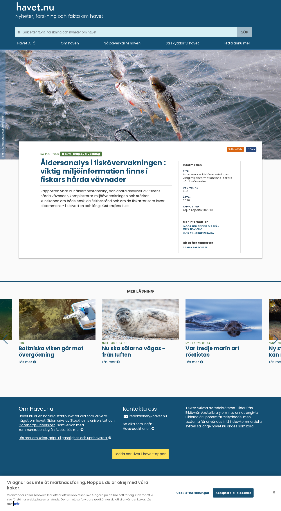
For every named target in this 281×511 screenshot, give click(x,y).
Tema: (81, 154)
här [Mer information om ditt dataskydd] (17, 505)
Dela (251, 149)
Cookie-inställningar (193, 494)
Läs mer (75, 429)
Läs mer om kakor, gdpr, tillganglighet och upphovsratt (65, 438)
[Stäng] (274, 493)
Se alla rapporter (195, 247)
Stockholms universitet (89, 420)
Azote (60, 429)
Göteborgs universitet (37, 425)
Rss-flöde (235, 149)
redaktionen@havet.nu (145, 416)
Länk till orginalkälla (198, 233)
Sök (244, 32)
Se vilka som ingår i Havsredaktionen (138, 426)
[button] (276, 339)
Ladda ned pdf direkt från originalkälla (201, 227)
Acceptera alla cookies (233, 494)
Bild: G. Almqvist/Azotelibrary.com (2, 137)
